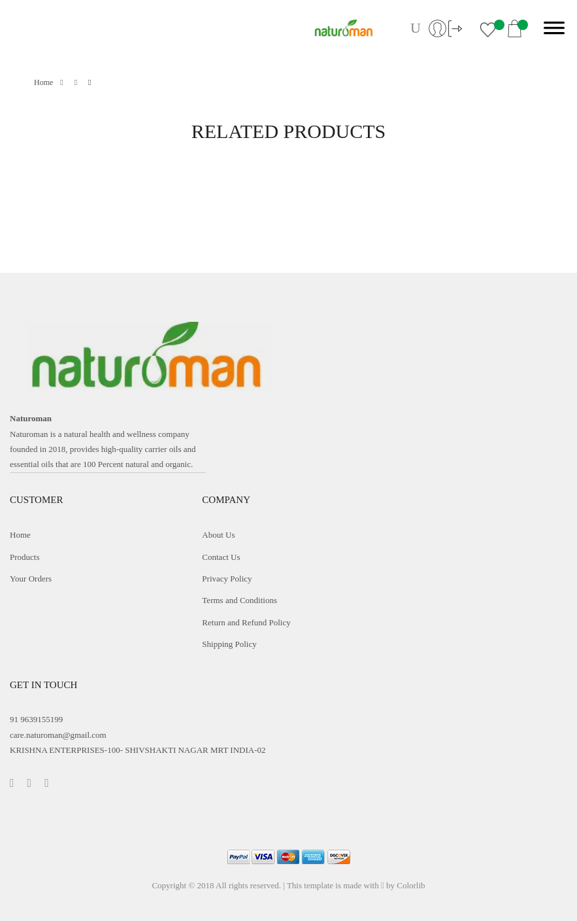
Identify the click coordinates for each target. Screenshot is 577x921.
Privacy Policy (227, 578)
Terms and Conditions (239, 600)
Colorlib (411, 885)
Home (48, 82)
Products (25, 557)
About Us (218, 535)
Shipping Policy (229, 644)
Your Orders (31, 578)
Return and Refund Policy (246, 622)
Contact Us (221, 557)
